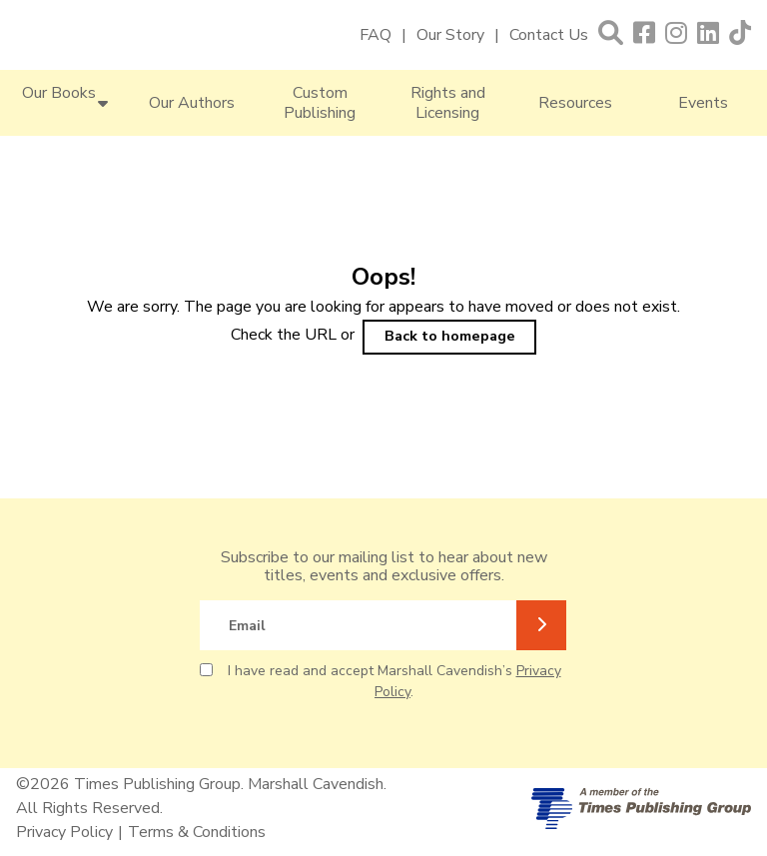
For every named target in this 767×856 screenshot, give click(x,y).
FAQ (375, 35)
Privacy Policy (64, 832)
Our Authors (192, 103)
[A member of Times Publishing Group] (641, 808)
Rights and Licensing (447, 103)
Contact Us (548, 35)
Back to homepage (449, 336)
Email (247, 625)
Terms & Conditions (197, 832)
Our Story (450, 35)
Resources (575, 103)
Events (703, 103)
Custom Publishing (320, 103)
